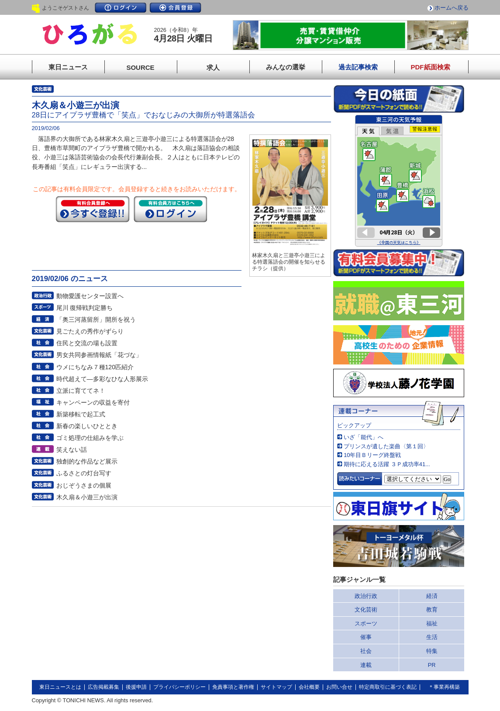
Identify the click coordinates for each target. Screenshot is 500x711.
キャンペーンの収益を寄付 (93, 402)
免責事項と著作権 (233, 687)
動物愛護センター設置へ (90, 295)
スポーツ (366, 623)
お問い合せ (339, 687)
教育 (432, 609)
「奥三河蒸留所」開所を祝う (96, 319)
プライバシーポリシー (179, 687)
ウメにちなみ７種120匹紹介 (95, 367)
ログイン (120, 8)
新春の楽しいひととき (86, 425)
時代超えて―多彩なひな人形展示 (102, 378)
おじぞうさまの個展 (83, 485)
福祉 (432, 623)
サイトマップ (276, 687)
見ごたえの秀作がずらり (90, 331)
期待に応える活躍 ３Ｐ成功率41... (387, 464)
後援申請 (136, 687)
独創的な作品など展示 (86, 461)
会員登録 (175, 8)
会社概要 (309, 687)
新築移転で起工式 (80, 414)
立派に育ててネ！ (80, 390)
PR (432, 665)
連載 (366, 665)
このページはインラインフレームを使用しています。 (398, 181)
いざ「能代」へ (363, 437)
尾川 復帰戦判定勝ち (84, 307)
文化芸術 (366, 609)
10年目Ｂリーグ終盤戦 (372, 455)
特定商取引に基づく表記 (388, 687)
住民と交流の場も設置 (86, 343)
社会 (366, 651)
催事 (366, 637)
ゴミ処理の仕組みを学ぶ (90, 437)
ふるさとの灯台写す (83, 473)
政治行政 (366, 596)
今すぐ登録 (92, 209)
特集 (432, 651)
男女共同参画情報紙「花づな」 (99, 354)
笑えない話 (71, 449)
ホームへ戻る (451, 7)
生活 (432, 637)
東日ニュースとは (60, 687)
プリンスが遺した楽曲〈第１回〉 (386, 446)
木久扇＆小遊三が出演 (86, 497)
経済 (432, 596)
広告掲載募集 (103, 687)
